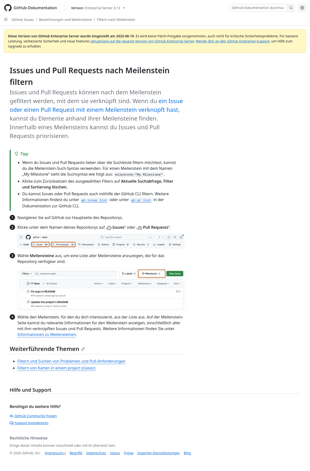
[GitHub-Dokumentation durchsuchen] (258, 7)
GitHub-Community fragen (33, 416)
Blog (187, 453)
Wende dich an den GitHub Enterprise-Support (233, 41)
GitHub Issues (23, 19)
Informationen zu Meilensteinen (46, 334)
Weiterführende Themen (47, 349)
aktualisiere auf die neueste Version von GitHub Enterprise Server (142, 41)
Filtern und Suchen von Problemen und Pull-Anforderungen (71, 361)
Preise (128, 453)
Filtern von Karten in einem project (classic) (56, 368)
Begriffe (76, 453)
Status (115, 453)
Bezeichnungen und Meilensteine (65, 19)
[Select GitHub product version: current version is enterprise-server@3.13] (98, 8)
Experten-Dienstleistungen (158, 453)
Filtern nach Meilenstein (116, 19)
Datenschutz (96, 453)
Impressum (54, 453)
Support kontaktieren (29, 423)
